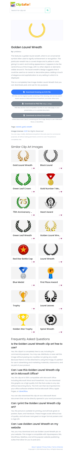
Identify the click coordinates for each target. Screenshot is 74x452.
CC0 (25, 131)
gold (24, 127)
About (34, 447)
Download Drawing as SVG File (37, 92)
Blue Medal (18, 282)
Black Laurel (46, 165)
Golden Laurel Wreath (51, 235)
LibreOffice (23, 391)
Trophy (16, 305)
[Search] (27, 10)
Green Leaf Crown (22, 188)
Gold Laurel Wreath (22, 165)
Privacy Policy (46, 447)
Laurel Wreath (47, 258)
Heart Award (46, 212)
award (18, 127)
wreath (29, 127)
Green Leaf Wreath (22, 235)
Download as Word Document (37, 115)
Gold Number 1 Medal (51, 188)
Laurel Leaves (47, 305)
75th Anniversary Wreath (25, 212)
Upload (39, 447)
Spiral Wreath (47, 329)
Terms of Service (57, 447)
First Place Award (49, 282)
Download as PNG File (37, 104)
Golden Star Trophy (22, 329)
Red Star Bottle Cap (23, 258)
